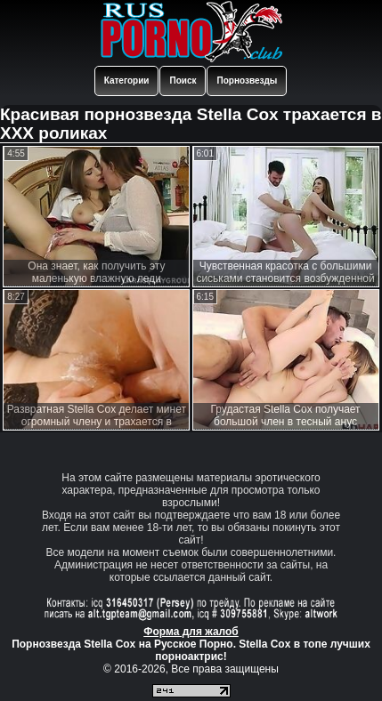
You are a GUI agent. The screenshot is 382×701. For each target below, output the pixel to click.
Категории (127, 80)
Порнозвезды (246, 80)
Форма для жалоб (191, 631)
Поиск (182, 80)
